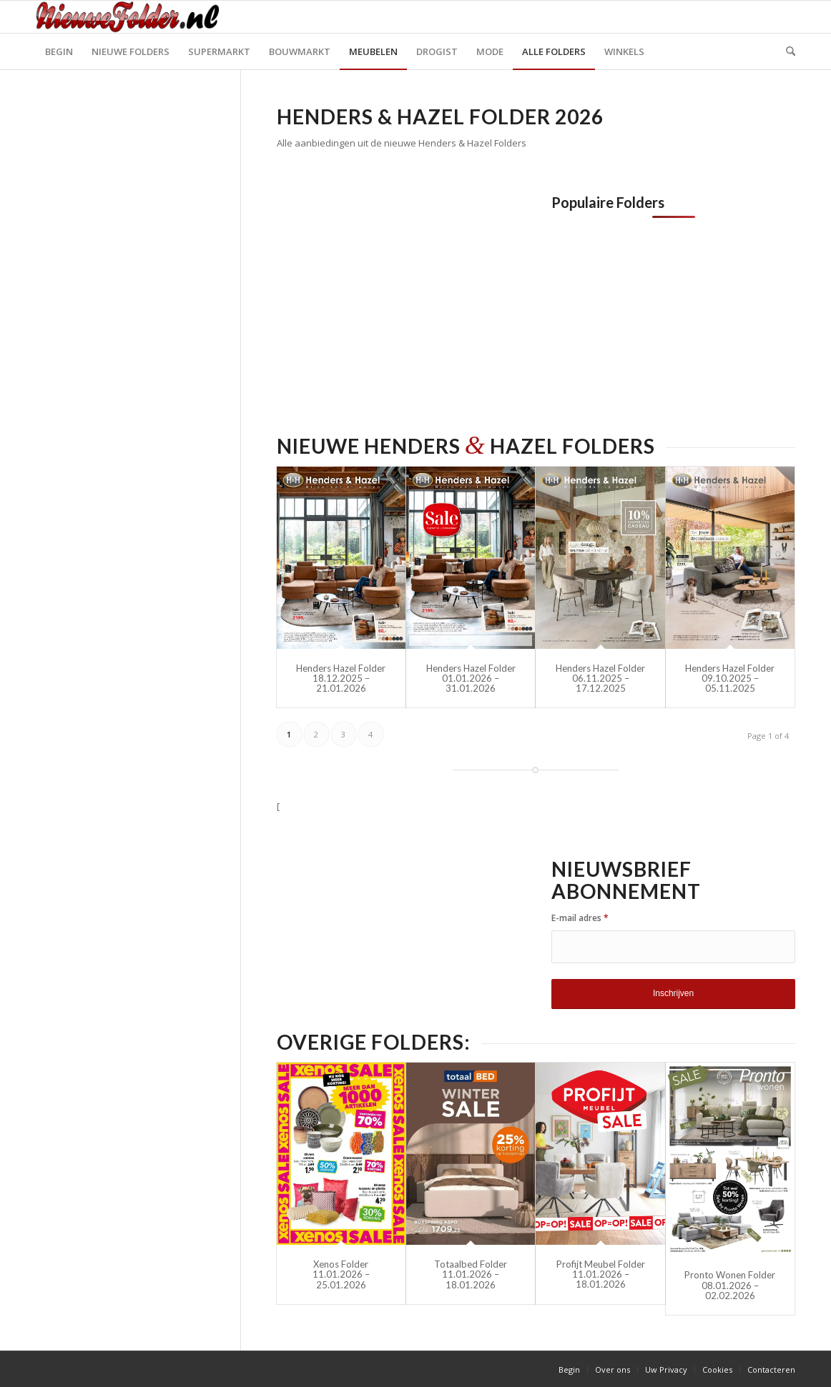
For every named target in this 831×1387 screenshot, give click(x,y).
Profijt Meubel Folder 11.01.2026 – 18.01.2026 (600, 1274)
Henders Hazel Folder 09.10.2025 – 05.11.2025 (730, 678)
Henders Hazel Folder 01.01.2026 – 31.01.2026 (471, 678)
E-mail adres (580, 918)
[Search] (786, 51)
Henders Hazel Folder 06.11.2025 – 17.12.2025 (600, 678)
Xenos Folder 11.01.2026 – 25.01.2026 (341, 1274)
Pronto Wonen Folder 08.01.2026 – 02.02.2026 (729, 1285)
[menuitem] (59, 51)
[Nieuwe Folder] (131, 17)
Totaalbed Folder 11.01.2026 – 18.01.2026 (470, 1274)
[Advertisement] (397, 294)
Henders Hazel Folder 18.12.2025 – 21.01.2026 (340, 678)
